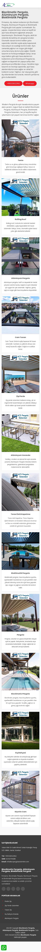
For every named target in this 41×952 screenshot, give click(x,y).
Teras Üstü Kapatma (20, 514)
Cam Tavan (20, 337)
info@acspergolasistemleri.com (18, 862)
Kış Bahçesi (20, 752)
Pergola (20, 635)
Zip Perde (20, 396)
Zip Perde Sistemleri (10, 905)
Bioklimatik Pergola (20, 573)
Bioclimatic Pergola (20, 694)
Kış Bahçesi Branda (10, 914)
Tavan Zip (7, 910)
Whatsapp (30, 83)
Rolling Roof (20, 219)
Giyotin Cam (20, 811)
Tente (20, 160)
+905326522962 (13, 83)
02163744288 (11, 859)
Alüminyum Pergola (20, 278)
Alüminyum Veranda (20, 455)
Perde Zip (6, 901)
